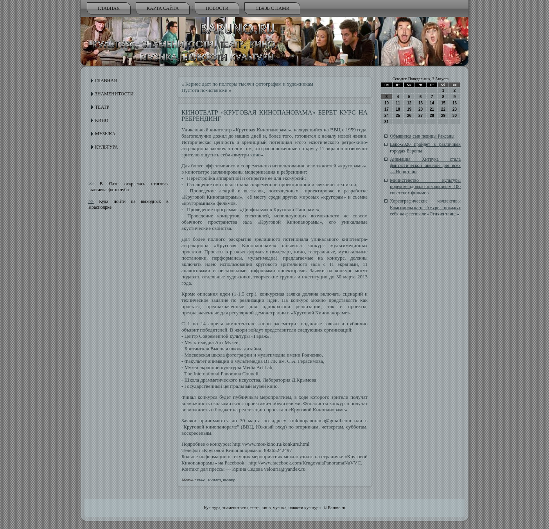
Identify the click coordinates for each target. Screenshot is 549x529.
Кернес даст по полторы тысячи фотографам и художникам (249, 84)
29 (443, 115)
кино (360, 142)
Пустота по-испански (204, 90)
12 (409, 103)
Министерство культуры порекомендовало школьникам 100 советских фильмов (425, 187)
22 (443, 109)
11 (398, 103)
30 (454, 115)
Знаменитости (114, 94)
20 (420, 109)
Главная (109, 8)
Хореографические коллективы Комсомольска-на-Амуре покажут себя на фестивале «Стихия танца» (425, 207)
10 (386, 103)
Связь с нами (272, 8)
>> (91, 183)
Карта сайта (163, 8)
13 (420, 103)
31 (386, 122)
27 (420, 115)
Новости (217, 8)
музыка (214, 479)
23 (454, 109)
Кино (101, 120)
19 (409, 109)
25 (398, 115)
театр (229, 479)
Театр (102, 107)
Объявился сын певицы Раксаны (422, 136)
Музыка (105, 133)
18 (398, 109)
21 (432, 109)
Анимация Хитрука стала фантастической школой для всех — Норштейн (425, 165)
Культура (106, 147)
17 (386, 109)
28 (432, 115)
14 (432, 103)
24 (386, 115)
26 (409, 115)
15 (443, 103)
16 (454, 103)
